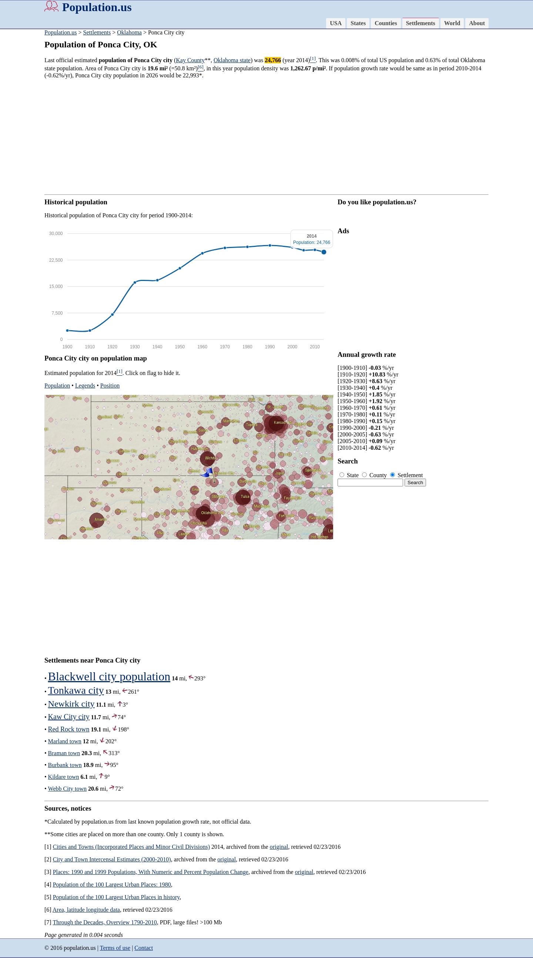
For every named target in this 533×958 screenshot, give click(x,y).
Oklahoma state (232, 60)
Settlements (420, 23)
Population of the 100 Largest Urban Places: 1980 (112, 884)
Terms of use (115, 948)
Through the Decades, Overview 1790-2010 (105, 922)
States (358, 23)
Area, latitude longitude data (86, 910)
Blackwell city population (109, 676)
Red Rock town (69, 729)
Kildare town (63, 777)
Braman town (64, 753)
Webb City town (67, 789)
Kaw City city (69, 717)
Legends (85, 385)
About (477, 23)
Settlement (406, 475)
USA (336, 23)
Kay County (190, 60)
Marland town (64, 741)
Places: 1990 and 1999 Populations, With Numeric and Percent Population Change (150, 872)
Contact (143, 948)
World (452, 23)
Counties (386, 23)
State (349, 475)
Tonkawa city (76, 690)
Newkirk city (71, 704)
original (279, 847)
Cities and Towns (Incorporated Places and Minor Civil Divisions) (131, 847)
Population (57, 385)
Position (110, 385)
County (375, 475)
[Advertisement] (266, 136)
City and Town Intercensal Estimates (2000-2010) (112, 859)
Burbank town (65, 765)
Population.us (97, 7)
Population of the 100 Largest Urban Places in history (116, 897)
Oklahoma (129, 32)
